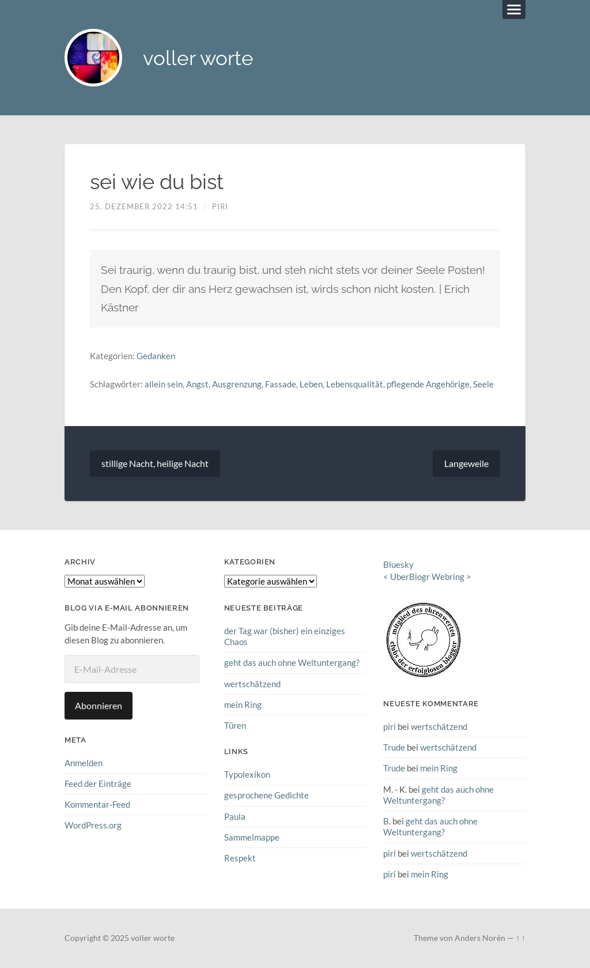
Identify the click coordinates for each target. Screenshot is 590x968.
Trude (394, 747)
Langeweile (466, 463)
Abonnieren (98, 705)
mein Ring (243, 704)
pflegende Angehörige (428, 384)
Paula (234, 816)
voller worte (198, 58)
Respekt (240, 858)
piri (220, 206)
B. (387, 821)
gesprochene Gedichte (266, 795)
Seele (483, 384)
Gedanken (156, 356)
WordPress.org (93, 825)
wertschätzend (252, 684)
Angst (197, 384)
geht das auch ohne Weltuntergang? (292, 662)
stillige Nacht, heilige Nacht (155, 463)
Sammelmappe (251, 837)
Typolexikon (247, 774)
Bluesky (398, 564)
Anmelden (84, 763)
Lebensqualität (354, 384)
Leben (311, 384)
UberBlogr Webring (427, 576)
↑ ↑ (520, 938)
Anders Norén (480, 938)
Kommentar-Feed (97, 804)
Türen (235, 725)
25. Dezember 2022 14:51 (144, 206)
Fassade (280, 384)
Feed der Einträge (98, 783)
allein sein (164, 384)
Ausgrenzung (237, 384)
